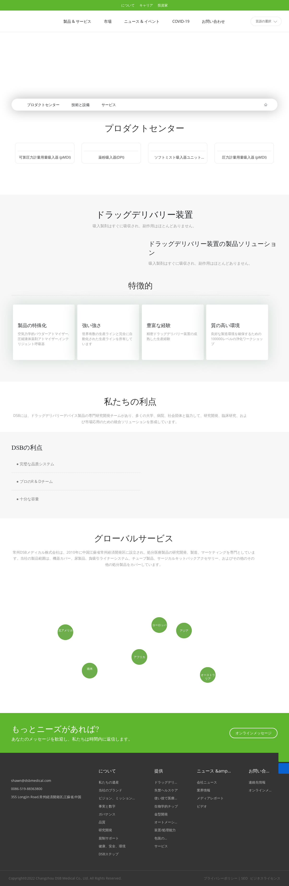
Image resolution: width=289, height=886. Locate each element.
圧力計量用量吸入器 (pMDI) (244, 157)
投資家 (163, 5)
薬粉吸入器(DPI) (111, 157)
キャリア (146, 5)
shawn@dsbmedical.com (31, 780)
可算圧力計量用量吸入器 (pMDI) (45, 157)
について (128, 5)
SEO (244, 878)
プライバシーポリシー (219, 878)
